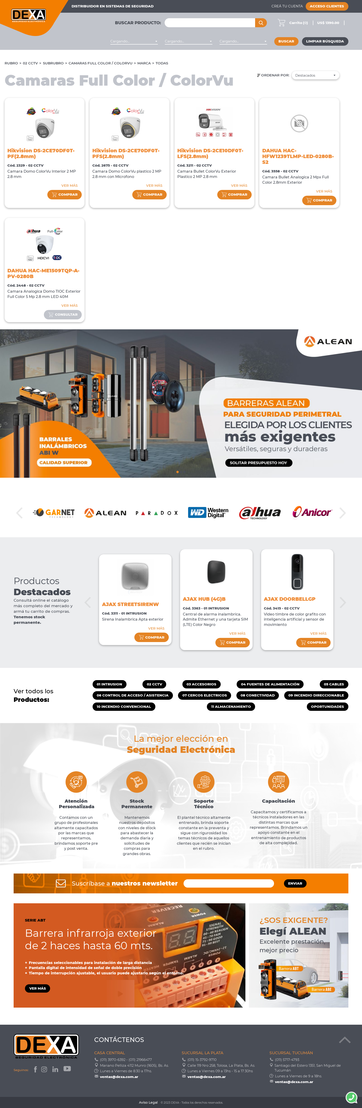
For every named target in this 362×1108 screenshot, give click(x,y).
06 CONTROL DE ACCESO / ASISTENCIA (133, 695)
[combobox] (134, 41)
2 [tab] (181, 471)
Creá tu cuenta (287, 6)
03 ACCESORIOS (201, 684)
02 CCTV (30, 63)
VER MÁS (69, 185)
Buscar (286, 41)
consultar (63, 314)
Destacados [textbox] (305, 75)
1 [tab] (177, 471)
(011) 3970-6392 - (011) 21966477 (126, 1059)
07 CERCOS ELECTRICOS (204, 695)
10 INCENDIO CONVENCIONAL (124, 707)
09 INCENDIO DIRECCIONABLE (316, 695)
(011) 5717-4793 (287, 1059)
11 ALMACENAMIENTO (231, 707)
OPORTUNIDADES (327, 707)
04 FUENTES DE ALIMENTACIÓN (270, 684)
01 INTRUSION (109, 684)
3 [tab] (184, 471)
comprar (65, 194)
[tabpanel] (181, 403)
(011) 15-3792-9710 (202, 1059)
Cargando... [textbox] (120, 41)
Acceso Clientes (327, 6)
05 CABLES (334, 684)
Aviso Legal (148, 1102)
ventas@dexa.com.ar (119, 1077)
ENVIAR (295, 883)
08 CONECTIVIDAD (258, 695)
